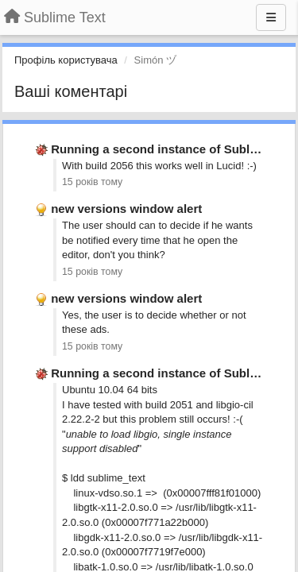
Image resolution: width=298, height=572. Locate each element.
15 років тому (92, 181)
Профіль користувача (66, 60)
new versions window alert (126, 208)
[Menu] (271, 17)
